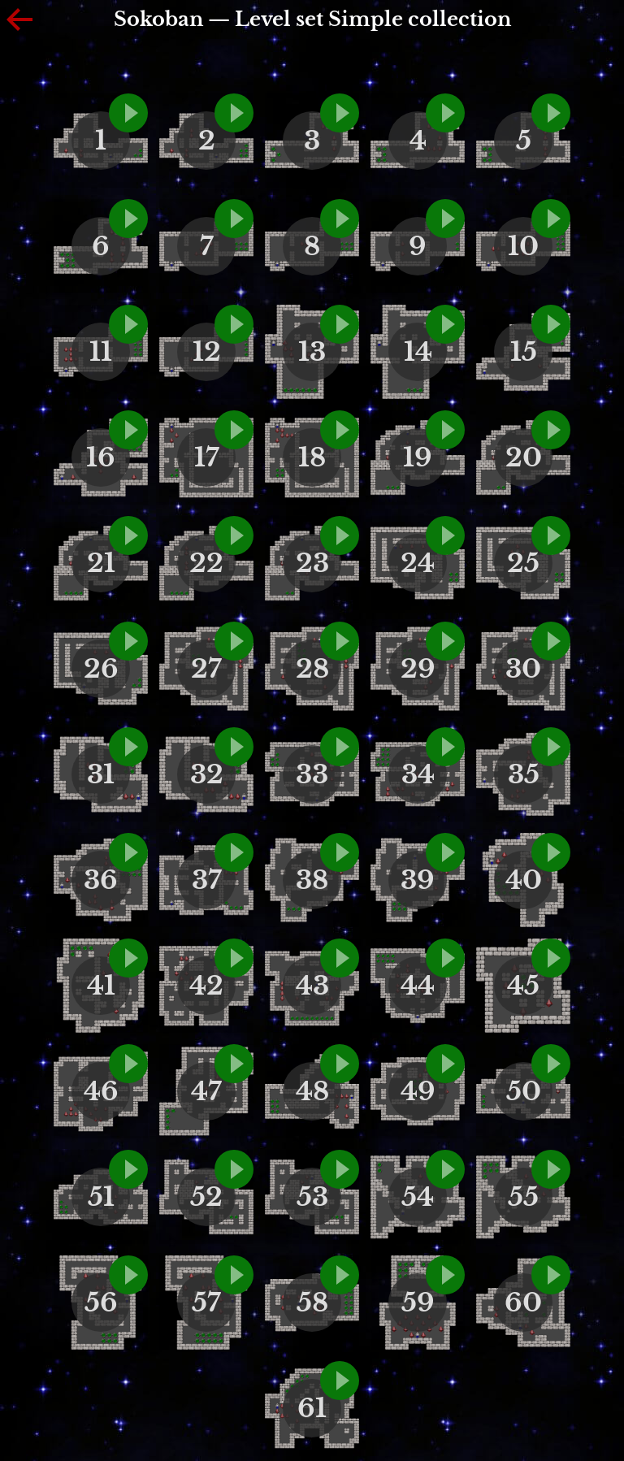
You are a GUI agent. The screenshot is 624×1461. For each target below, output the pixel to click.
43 (312, 985)
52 (206, 1197)
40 (523, 880)
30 (523, 668)
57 (206, 1302)
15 (523, 352)
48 (312, 1091)
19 (417, 457)
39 (418, 880)
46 (101, 1091)
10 (523, 246)
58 (312, 1302)
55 (523, 1197)
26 (101, 668)
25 (523, 563)
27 (206, 668)
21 (101, 563)
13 (312, 352)
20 (523, 457)
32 (206, 774)
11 (100, 352)
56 (101, 1302)
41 (101, 985)
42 (206, 985)
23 (312, 563)
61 (312, 1408)
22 (206, 563)
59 (418, 1302)
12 (207, 352)
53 (312, 1197)
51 (101, 1197)
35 (524, 774)
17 (206, 457)
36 (101, 880)
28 (312, 668)
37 (207, 880)
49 (418, 1091)
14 (418, 352)
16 (100, 457)
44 (418, 985)
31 (101, 774)
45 (523, 985)
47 (206, 1091)
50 (523, 1091)
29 (418, 668)
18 (312, 457)
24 (418, 563)
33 (312, 774)
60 (523, 1302)
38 (312, 880)
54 (417, 1197)
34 (418, 774)
